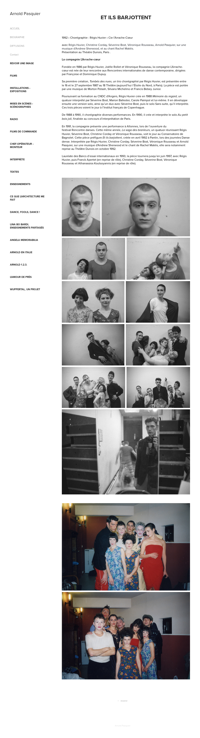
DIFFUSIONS (17, 46)
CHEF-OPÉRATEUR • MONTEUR (22, 145)
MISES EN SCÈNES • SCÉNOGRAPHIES (21, 105)
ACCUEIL (15, 28)
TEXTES (14, 172)
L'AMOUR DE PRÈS (21, 277)
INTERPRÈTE (17, 159)
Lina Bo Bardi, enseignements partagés (27, 226)
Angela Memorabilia (24, 240)
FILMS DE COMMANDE (23, 131)
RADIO (14, 119)
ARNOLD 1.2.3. (18, 264)
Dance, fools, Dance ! (25, 212)
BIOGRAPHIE (17, 37)
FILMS (13, 75)
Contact (14, 54)
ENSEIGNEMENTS (20, 184)
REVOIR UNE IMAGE (22, 63)
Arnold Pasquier (25, 13)
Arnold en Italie (21, 252)
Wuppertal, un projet (25, 289)
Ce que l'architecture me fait (27, 198)
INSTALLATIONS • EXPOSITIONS (20, 89)
